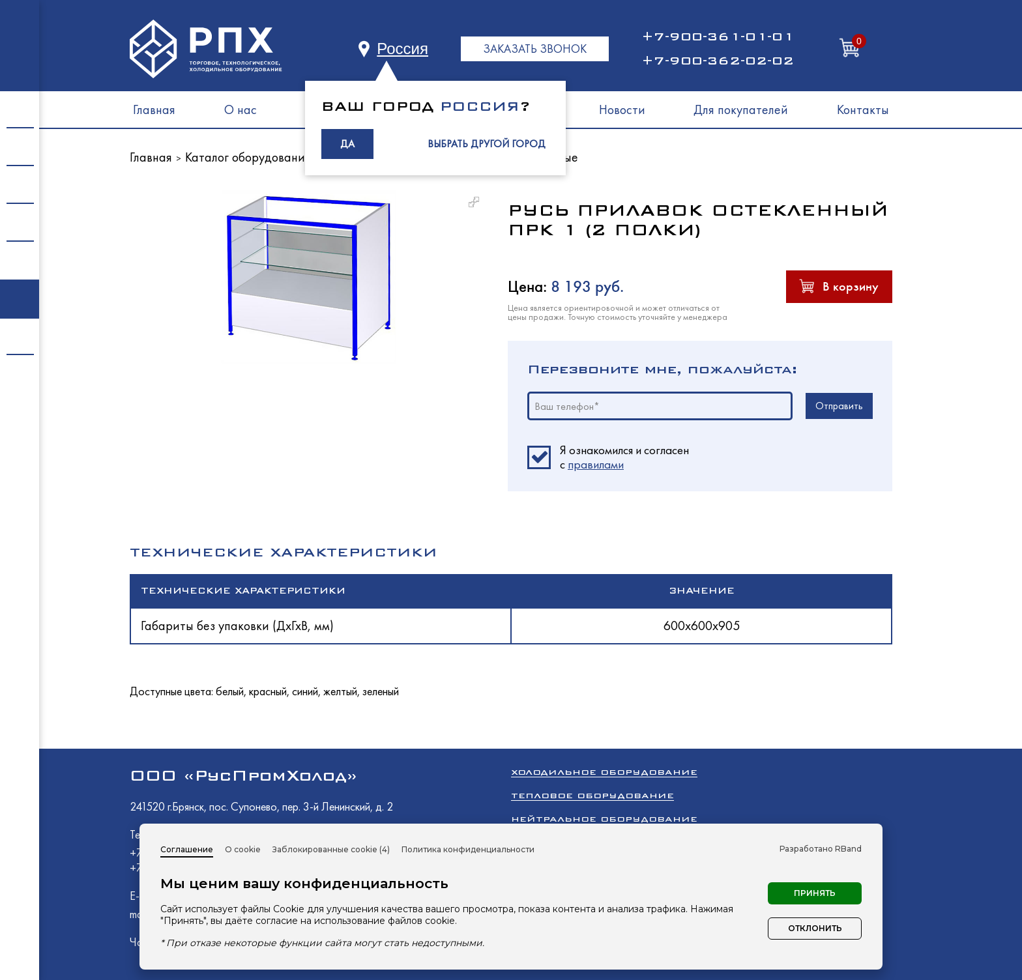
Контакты (863, 109)
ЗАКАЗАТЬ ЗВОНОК (535, 48)
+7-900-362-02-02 (717, 60)
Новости (622, 109)
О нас (240, 109)
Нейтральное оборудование (604, 819)
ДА (347, 144)
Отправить (839, 405)
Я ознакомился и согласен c (624, 457)
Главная (154, 109)
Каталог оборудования (248, 157)
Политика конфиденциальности (468, 849)
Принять (815, 893)
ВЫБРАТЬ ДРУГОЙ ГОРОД (487, 144)
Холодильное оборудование (604, 772)
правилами (596, 464)
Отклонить (815, 928)
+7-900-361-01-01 (717, 36)
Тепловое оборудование (592, 795)
